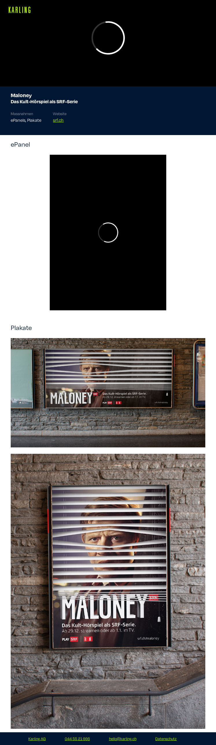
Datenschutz (166, 738)
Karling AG (37, 738)
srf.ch (58, 120)
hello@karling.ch (122, 738)
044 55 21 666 (77, 738)
